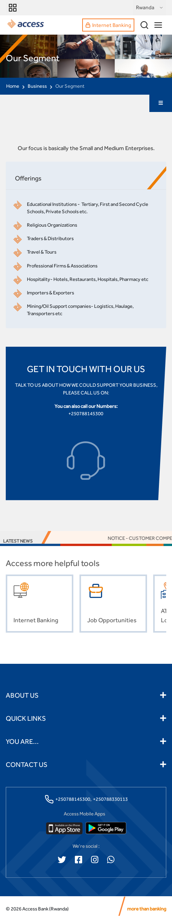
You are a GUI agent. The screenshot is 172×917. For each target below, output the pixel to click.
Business (37, 86)
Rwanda (150, 7)
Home (12, 86)
